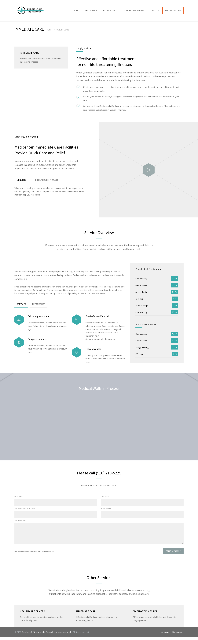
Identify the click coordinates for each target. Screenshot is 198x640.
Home (49, 33)
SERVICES (21, 306)
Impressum (165, 635)
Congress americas (37, 341)
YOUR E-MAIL (106, 511)
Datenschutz (178, 635)
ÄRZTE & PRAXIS (110, 11)
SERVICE (153, 11)
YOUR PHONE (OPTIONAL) (24, 511)
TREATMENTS (38, 306)
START (77, 11)
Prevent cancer (93, 351)
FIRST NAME (18, 499)
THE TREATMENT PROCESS (45, 182)
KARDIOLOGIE (91, 11)
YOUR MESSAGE (20, 523)
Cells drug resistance (38, 319)
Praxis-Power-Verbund (97, 319)
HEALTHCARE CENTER (32, 614)
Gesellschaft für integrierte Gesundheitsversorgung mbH (47, 635)
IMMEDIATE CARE (86, 614)
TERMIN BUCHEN (173, 12)
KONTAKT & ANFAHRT (133, 11)
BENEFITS (21, 182)
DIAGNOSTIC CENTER (145, 614)
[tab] (21, 183)
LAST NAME (105, 499)
